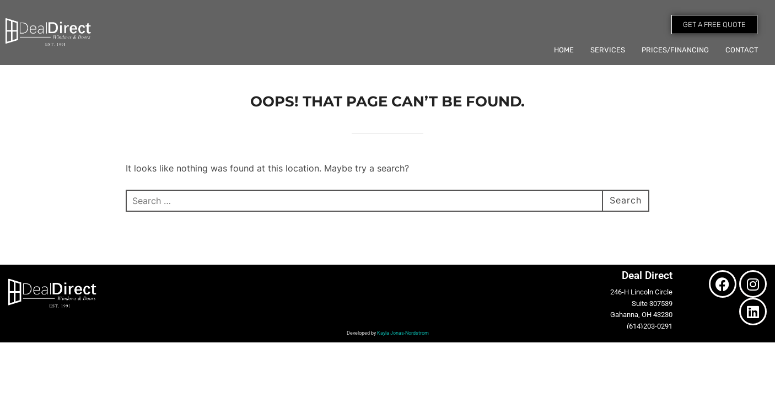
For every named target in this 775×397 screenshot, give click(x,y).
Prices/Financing (675, 50)
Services (607, 50)
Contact (741, 50)
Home (564, 50)
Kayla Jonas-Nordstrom (403, 333)
